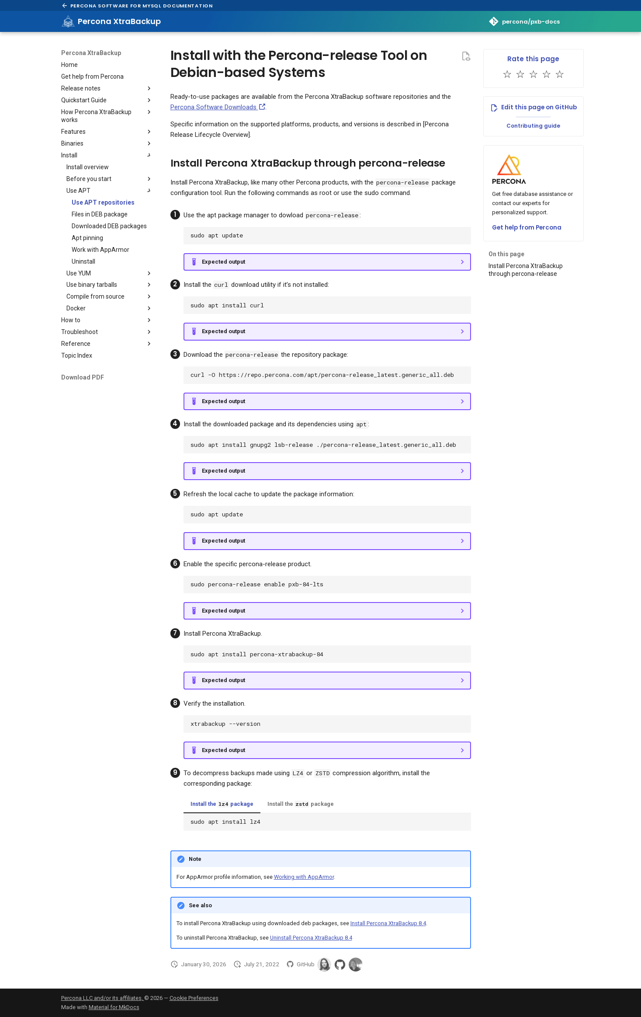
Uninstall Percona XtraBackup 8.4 (311, 937)
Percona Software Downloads (218, 107)
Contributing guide (533, 125)
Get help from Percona (526, 227)
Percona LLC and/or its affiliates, (102, 998)
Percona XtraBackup (91, 52)
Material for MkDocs (114, 1007)
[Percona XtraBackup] (68, 21)
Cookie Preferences (194, 998)
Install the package (222, 804)
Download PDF (82, 377)
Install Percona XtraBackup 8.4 (388, 923)
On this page (506, 254)
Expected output (223, 261)
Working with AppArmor (304, 877)
